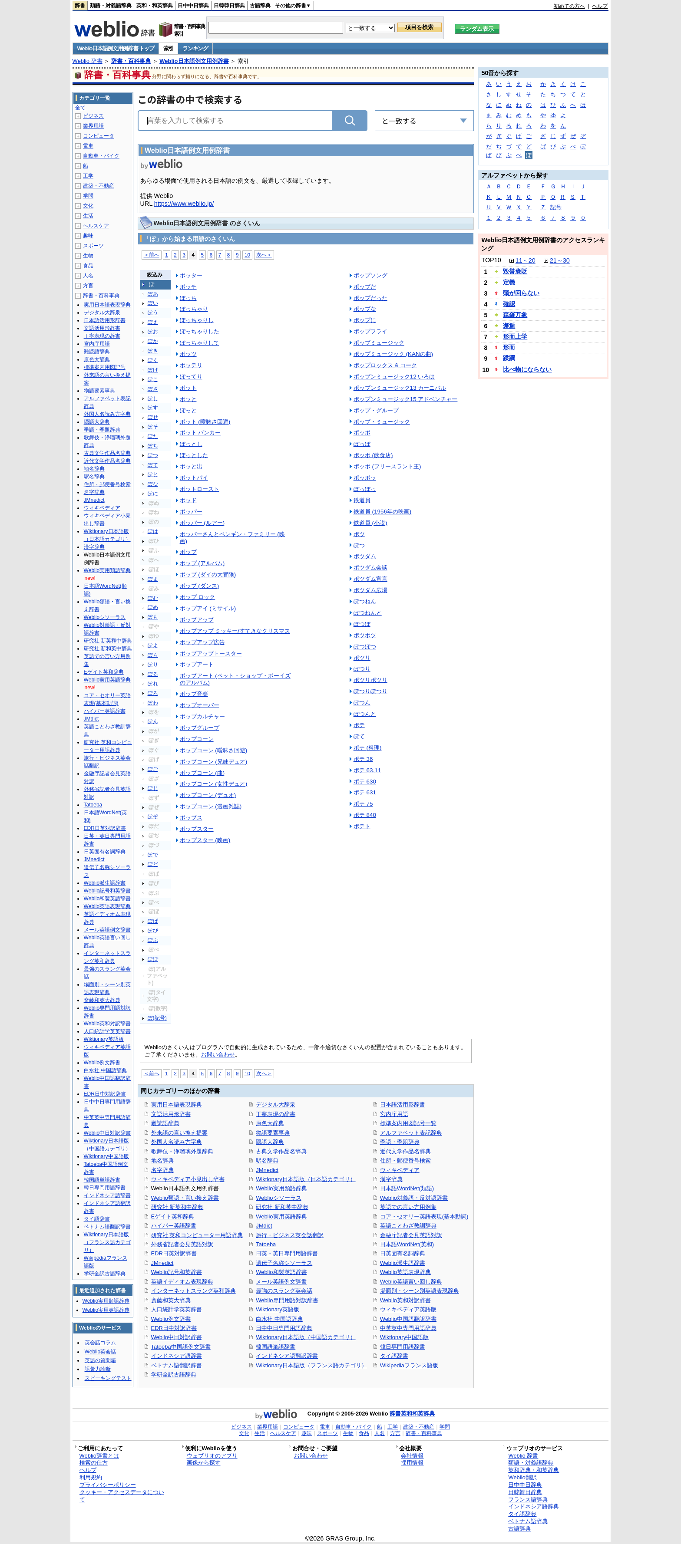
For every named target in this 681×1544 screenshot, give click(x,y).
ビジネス (93, 116)
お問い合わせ (218, 1054)
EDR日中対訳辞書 (174, 1328)
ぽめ (153, 607)
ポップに (365, 320)
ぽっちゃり (194, 309)
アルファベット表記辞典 (411, 1132)
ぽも (153, 617)
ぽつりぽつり (370, 691)
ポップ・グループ (376, 410)
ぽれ (153, 684)
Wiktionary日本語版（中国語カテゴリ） (305, 1337)
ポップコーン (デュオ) (208, 795)
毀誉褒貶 (515, 271)
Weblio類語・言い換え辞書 (185, 1198)
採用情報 (412, 1462)
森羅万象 (515, 314)
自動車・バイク (101, 156)
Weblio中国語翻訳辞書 (408, 1319)
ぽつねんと (368, 612)
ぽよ (153, 645)
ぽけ (153, 370)
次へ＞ (264, 254)
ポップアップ (197, 619)
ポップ (188, 552)
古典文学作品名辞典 (281, 1151)
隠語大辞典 (270, 1142)
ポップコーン (197, 739)
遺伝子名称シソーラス (284, 1263)
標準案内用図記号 (105, 367)
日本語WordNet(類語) (407, 1188)
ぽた (153, 436)
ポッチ (188, 286)
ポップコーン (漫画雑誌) (211, 806)
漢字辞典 (391, 1179)
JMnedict (162, 1263)
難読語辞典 (165, 1123)
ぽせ (153, 417)
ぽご (153, 769)
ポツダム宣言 (370, 579)
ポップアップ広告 (202, 642)
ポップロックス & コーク (385, 365)
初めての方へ (569, 6)
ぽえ (153, 322)
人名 (88, 276)
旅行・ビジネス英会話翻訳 (290, 1235)
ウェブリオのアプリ (212, 1455)
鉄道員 (362, 500)
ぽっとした (194, 455)
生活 (88, 216)
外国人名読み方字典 (176, 1142)
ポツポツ (365, 635)
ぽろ (153, 693)
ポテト (362, 826)
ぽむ (153, 598)
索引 (168, 48)
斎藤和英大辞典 (171, 1300)
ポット (188, 388)
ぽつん (362, 702)
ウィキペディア (400, 1170)
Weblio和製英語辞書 (281, 1272)
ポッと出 (191, 466)
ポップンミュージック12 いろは (394, 376)
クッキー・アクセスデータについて (121, 1496)
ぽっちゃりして (199, 342)
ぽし (153, 398)
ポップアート (197, 664)
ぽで (153, 855)
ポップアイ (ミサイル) (208, 608)
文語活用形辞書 (171, 1114)
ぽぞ (153, 816)
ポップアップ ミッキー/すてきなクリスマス (235, 631)
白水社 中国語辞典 (279, 1319)
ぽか (153, 341)
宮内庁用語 (394, 1114)
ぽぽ (153, 959)
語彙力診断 (98, 1369)
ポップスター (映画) (205, 840)
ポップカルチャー (202, 716)
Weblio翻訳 (522, 1477)
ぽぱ (153, 921)
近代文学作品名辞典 (405, 1151)
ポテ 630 (365, 781)
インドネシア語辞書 (176, 1356)
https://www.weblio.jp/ (184, 203)
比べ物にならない (527, 369)
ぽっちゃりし (197, 320)
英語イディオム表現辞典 (182, 1281)
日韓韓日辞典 (229, 5)
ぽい (153, 303)
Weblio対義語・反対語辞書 (414, 1198)
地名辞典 (162, 1160)
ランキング (195, 48)
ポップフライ (370, 331)
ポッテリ (191, 365)
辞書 (80, 5)
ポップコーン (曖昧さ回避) (214, 750)
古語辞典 (260, 5)
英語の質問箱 (100, 1360)
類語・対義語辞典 (111, 5)
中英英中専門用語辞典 (408, 1328)
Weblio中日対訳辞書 (176, 1337)
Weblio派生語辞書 (402, 1263)
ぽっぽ (362, 444)
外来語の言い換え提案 (179, 1132)
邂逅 (509, 325)
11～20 (526, 260)
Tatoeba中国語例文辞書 (181, 1346)
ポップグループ (199, 727)
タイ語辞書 (394, 1356)
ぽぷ (153, 940)
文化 (88, 206)
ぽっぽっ (365, 489)
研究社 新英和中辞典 (177, 1207)
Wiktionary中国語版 (404, 1337)
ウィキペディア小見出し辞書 (188, 1179)
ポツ (359, 534)
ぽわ (153, 703)
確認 (509, 303)
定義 (509, 282)
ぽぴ (153, 931)
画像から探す (204, 1462)
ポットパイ (194, 477)
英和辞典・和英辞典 (533, 1470)
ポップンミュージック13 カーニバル (400, 388)
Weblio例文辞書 (171, 1319)
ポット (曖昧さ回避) (205, 421)
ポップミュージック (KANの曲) (393, 354)
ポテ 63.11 (367, 770)
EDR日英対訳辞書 (174, 1253)
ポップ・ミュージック (382, 421)
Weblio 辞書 (87, 61)
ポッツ (188, 354)
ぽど (153, 864)
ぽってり (191, 376)
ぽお (153, 332)
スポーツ (93, 246)
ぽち (153, 446)
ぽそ (153, 427)
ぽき (153, 351)
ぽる (153, 674)
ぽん (153, 721)
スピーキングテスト (108, 1378)
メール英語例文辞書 (281, 1281)
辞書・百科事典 (131, 61)
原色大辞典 (270, 1123)
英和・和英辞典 (154, 5)
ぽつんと (365, 714)
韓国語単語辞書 (275, 1346)
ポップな (365, 309)
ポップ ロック (197, 597)
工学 (88, 176)
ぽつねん (365, 601)
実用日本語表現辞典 (176, 1104)
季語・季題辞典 (400, 1142)
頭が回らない (521, 293)
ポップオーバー (199, 705)
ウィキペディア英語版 (408, 1309)
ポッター (191, 275)
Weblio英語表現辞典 (405, 1272)
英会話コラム (100, 1343)
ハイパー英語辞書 (173, 1225)
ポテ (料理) (368, 747)
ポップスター (197, 829)
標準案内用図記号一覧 (408, 1123)
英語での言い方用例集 (408, 1207)
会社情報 (412, 1455)
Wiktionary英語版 (277, 1309)
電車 (88, 146)
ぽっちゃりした (199, 331)
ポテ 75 (363, 803)
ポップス (191, 817)
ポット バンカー (200, 432)
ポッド (188, 500)
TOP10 (491, 260)
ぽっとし (191, 444)
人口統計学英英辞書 (176, 1309)
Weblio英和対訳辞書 (405, 1300)
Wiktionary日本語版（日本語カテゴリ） (305, 1179)
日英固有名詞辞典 (402, 1253)
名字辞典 (162, 1170)
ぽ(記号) (157, 1018)
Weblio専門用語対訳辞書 (287, 1300)
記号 (556, 207)
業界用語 (93, 126)
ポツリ (362, 658)
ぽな (153, 484)
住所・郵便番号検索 (405, 1160)
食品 (88, 266)
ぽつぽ (362, 624)
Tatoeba (266, 1244)
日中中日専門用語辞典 (284, 1328)
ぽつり (362, 668)
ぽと (153, 474)
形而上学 (515, 336)
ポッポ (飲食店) (373, 455)
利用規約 (90, 1477)
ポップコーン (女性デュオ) (214, 783)
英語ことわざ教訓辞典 (408, 1225)
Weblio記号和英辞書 (176, 1272)
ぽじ (153, 788)
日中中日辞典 (193, 5)
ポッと (188, 399)
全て (80, 107)
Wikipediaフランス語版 (409, 1365)
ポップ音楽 (194, 694)
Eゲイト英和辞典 (173, 1216)
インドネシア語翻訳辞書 (287, 1356)
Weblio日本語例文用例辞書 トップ (115, 48)
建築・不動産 (98, 186)
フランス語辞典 (528, 1499)
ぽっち (188, 298)
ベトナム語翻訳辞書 (176, 1365)
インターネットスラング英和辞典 (193, 1290)
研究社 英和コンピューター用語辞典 (197, 1235)
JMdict (264, 1225)
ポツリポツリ (370, 680)
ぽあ (153, 294)
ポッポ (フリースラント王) (387, 466)
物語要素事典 (273, 1132)
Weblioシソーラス (278, 1198)
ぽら (153, 655)
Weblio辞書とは (99, 1455)
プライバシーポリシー (107, 1484)
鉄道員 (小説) (370, 523)
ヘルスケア (96, 226)
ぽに (153, 494)
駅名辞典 (267, 1160)
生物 (88, 256)
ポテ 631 (365, 792)
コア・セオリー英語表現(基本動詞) (424, 1216)
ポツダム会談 (370, 567)
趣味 (88, 236)
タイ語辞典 (522, 1514)
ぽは (153, 531)
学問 (88, 196)
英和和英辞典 (418, 1413)
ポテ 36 (363, 759)
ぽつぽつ (365, 646)
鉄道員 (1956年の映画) (383, 511)
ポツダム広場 (370, 590)
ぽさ (153, 389)
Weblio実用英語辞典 (281, 1216)
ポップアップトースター (211, 653)
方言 (88, 286)
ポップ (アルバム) (202, 563)
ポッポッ (365, 477)
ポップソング (370, 275)
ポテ (359, 725)
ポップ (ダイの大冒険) (208, 574)
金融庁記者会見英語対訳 (411, 1235)
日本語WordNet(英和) (407, 1244)
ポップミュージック (379, 342)
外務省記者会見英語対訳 (182, 1244)
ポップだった (370, 298)
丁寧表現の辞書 (275, 1114)
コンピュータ (98, 136)
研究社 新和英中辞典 (282, 1207)
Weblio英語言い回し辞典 (411, 1281)
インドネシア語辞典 (533, 1506)
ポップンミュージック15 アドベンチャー (406, 399)
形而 (509, 347)
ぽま (153, 579)
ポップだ (365, 286)
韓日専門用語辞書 (402, 1346)
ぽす (153, 408)
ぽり (153, 665)
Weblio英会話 (100, 1352)
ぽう (153, 312)
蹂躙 (509, 358)
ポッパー (191, 511)
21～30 (560, 260)
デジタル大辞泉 (275, 1104)
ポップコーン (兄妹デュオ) (214, 761)
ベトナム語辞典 (528, 1521)
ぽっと (188, 410)
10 (247, 254)
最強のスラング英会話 (284, 1290)
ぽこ (153, 379)
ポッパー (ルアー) (202, 523)
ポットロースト (199, 489)
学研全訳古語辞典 (173, 1374)
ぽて (153, 465)
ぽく (153, 360)
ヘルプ (600, 6)
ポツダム (365, 556)
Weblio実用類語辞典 (281, 1188)
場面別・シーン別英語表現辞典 (419, 1290)
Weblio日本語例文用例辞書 (193, 61)
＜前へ (151, 254)
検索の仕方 (93, 1462)
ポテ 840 (365, 815)
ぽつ (153, 455)
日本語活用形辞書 (402, 1104)
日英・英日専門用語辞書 (287, 1253)
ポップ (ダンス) (199, 586)
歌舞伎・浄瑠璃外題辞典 (182, 1151)
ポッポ (362, 432)
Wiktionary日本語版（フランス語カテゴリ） (311, 1365)
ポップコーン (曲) (202, 773)
